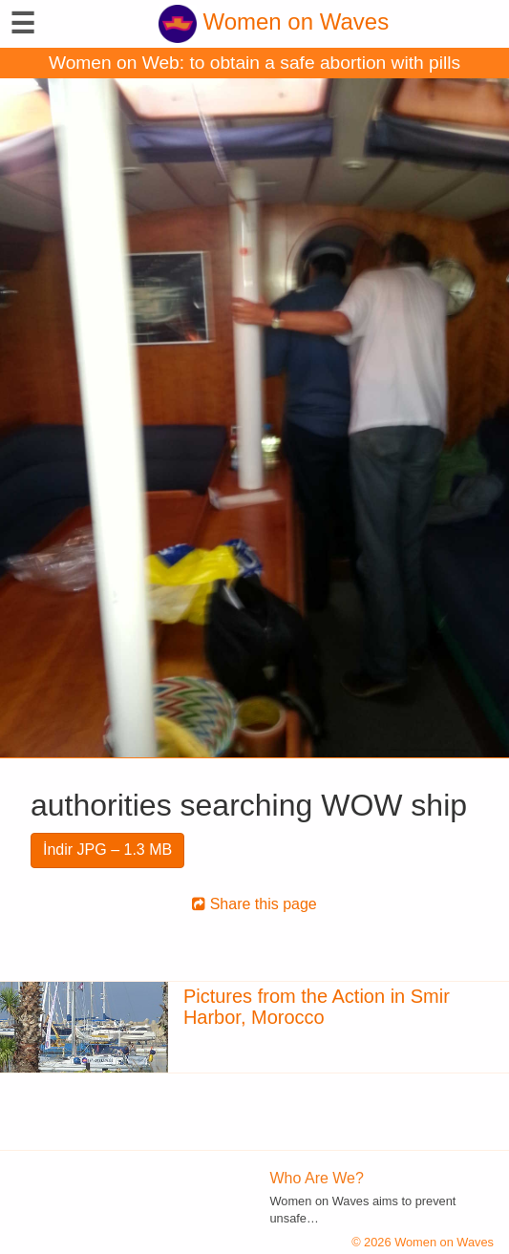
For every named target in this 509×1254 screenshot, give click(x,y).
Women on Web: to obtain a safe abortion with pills (254, 63)
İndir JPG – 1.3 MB (107, 849)
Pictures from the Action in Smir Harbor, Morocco (316, 1007)
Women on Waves (274, 21)
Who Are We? (317, 1178)
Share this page (254, 904)
